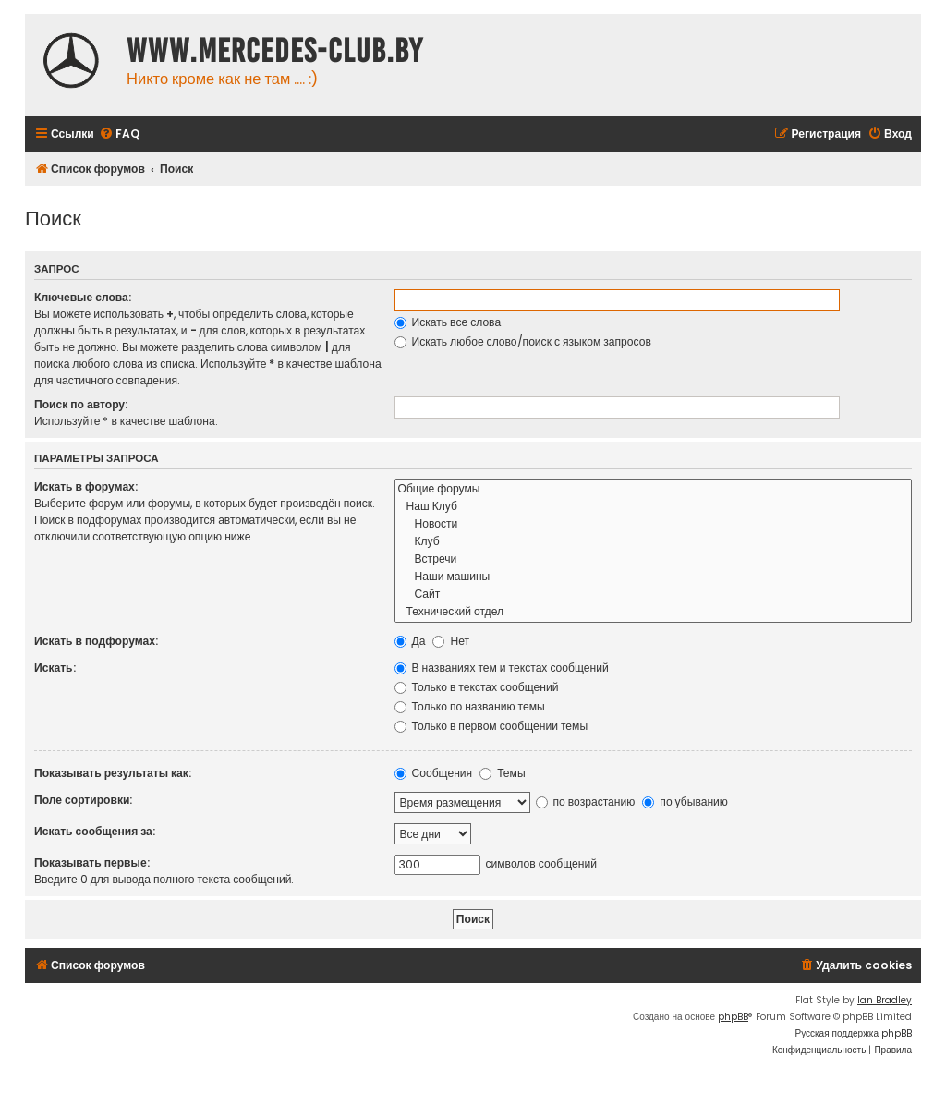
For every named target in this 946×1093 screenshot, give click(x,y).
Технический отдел (653, 612)
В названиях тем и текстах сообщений (501, 667)
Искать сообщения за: (94, 831)
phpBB (733, 1017)
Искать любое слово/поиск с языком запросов (522, 341)
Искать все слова (448, 322)
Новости (653, 524)
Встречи (653, 559)
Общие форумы (653, 489)
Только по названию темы (469, 706)
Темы (502, 773)
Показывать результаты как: (112, 773)
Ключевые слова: (82, 297)
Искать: (55, 667)
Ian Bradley (884, 1000)
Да (410, 641)
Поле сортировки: (83, 800)
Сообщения (433, 773)
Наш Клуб (653, 507)
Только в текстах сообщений (476, 687)
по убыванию (685, 801)
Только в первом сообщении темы (491, 726)
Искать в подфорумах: (96, 641)
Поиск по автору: (80, 404)
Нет (450, 641)
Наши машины (653, 577)
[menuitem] (119, 134)
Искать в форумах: (86, 486)
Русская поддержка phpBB (853, 1033)
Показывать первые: (92, 862)
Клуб (653, 542)
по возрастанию (586, 801)
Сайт (653, 594)
